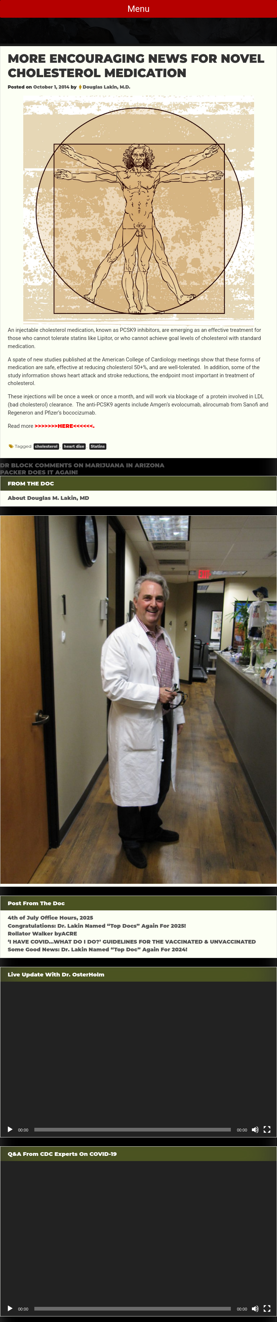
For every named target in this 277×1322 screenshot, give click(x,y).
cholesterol (46, 446)
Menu (138, 9)
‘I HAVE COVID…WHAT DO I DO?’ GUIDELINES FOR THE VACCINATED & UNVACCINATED (132, 941)
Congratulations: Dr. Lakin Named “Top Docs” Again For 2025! (97, 926)
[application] (138, 1059)
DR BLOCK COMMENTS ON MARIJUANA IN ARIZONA (82, 465)
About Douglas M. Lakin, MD (48, 498)
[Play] (10, 1129)
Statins (98, 446)
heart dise (74, 446)
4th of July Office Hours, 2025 (50, 917)
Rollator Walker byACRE (42, 933)
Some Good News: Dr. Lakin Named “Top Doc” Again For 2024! (97, 949)
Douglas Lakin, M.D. (106, 87)
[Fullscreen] (267, 1129)
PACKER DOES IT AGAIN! (39, 472)
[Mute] (255, 1129)
